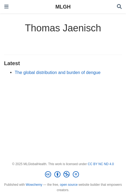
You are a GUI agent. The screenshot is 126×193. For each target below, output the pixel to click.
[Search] (119, 7)
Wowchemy (34, 185)
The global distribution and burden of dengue (58, 72)
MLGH (63, 7)
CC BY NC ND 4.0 (101, 164)
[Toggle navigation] (6, 6)
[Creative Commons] (63, 174)
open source (69, 185)
